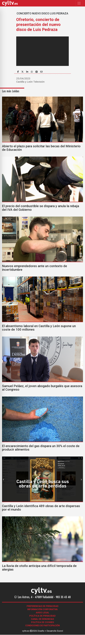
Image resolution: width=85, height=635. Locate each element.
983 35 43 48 (63, 597)
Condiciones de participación (42, 625)
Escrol (60, 631)
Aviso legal (42, 612)
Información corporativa (42, 609)
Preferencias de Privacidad (42, 606)
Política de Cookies (42, 622)
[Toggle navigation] (79, 3)
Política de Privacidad (42, 616)
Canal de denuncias (42, 619)
